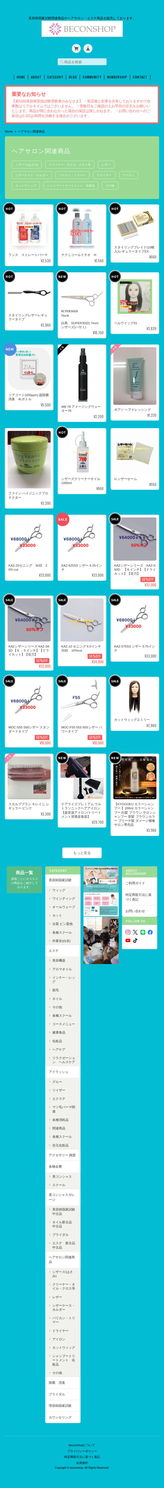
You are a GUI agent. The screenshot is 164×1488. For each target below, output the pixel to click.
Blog (73, 75)
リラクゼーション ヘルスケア (63, 1059)
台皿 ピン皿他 (62, 922)
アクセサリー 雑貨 (62, 1153)
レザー (109, 163)
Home (21, 75)
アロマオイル (62, 967)
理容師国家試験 (60, 1404)
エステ (53, 949)
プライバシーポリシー (82, 1447)
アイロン (133, 174)
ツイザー (58, 1089)
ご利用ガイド (135, 882)
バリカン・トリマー (74, 174)
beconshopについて (82, 1442)
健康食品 (58, 1031)
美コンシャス (62, 1175)
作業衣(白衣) (61, 939)
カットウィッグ (26, 184)
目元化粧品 (60, 1144)
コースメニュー (63, 1023)
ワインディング (63, 897)
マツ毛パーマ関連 (63, 1108)
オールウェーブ (63, 906)
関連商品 (58, 1127)
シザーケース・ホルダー (32, 174)
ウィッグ (58, 888)
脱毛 (55, 989)
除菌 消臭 (57, 1381)
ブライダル (60, 1233)
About (36, 75)
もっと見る (82, 851)
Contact (140, 75)
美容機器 (58, 959)
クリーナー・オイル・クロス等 (72, 163)
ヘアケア (58, 1048)
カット (57, 914)
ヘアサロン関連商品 (62, 1258)
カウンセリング (60, 1416)
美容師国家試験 (60, 879)
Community (92, 75)
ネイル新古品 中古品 (63, 1223)
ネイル (57, 997)
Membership (117, 75)
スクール (58, 1184)
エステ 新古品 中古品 (65, 1244)
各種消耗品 (60, 1118)
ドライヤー (107, 174)
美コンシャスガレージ (62, 1196)
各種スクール (62, 931)
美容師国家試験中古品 (63, 1210)
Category (55, 75)
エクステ (58, 1097)
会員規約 (82, 1459)
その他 (113, 184)
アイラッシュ (58, 1070)
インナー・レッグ (63, 978)
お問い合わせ (135, 909)
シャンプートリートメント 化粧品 (73, 184)
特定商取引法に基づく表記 (139, 896)
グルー (57, 1080)
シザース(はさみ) (27, 163)
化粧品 (57, 1039)
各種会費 (55, 1165)
